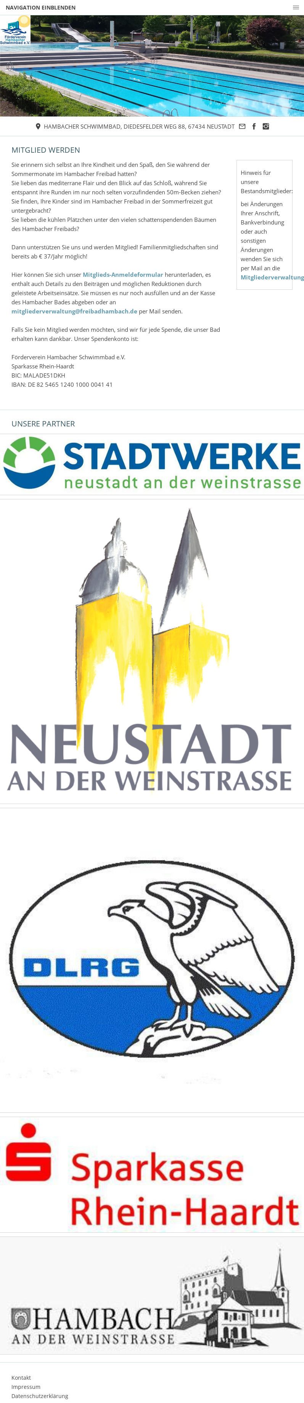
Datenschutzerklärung (39, 1396)
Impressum (25, 1386)
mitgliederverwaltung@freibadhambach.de (74, 311)
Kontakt (21, 1377)
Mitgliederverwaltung (272, 277)
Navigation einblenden (41, 7)
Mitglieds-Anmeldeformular (123, 274)
